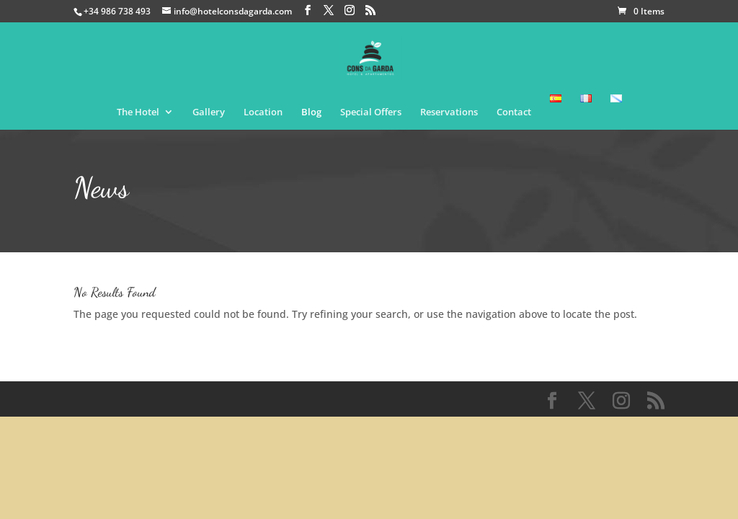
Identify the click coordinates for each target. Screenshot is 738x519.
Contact (514, 112)
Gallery (208, 112)
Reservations (449, 112)
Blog (311, 112)
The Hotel (138, 112)
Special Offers (370, 112)
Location (263, 112)
